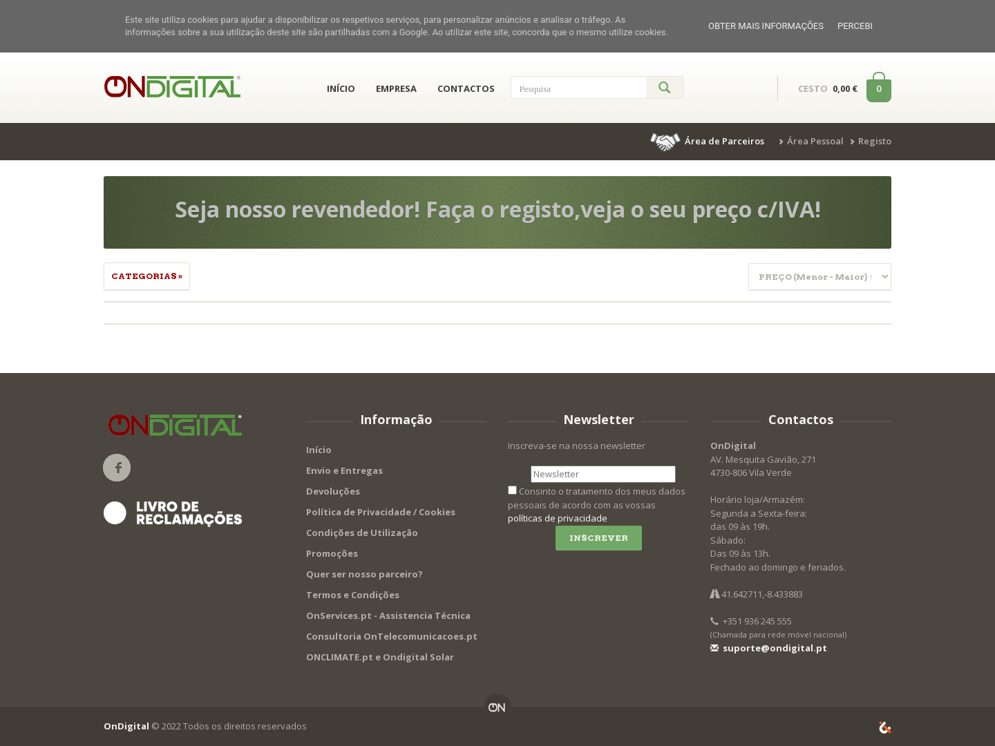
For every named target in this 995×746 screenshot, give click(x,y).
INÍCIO (341, 88)
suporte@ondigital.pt (768, 648)
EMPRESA (396, 88)
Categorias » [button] (146, 276)
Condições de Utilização (362, 532)
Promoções (332, 553)
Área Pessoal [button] (815, 141)
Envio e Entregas (344, 470)
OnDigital (126, 726)
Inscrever (598, 538)
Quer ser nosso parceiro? (364, 574)
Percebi (855, 26)
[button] (708, 141)
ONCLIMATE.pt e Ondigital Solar (380, 657)
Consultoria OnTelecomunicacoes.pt (391, 636)
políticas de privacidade (557, 518)
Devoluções (333, 491)
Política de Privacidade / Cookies (380, 512)
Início (319, 449)
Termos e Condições (352, 595)
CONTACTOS (466, 88)
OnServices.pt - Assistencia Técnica (388, 615)
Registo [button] (874, 141)
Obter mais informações (766, 26)
